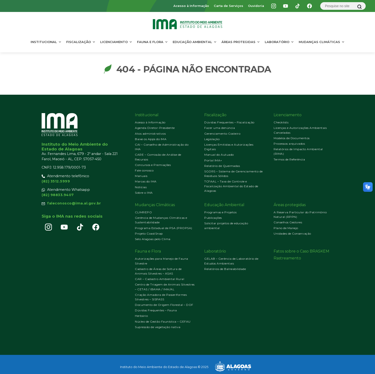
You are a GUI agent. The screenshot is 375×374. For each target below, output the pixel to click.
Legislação (212, 139)
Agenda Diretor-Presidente (155, 128)
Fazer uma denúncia (219, 128)
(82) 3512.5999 (56, 181)
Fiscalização (80, 42)
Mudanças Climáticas (322, 42)
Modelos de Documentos (292, 138)
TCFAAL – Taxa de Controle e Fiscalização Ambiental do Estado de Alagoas (231, 186)
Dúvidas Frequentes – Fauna (156, 310)
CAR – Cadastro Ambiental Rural (159, 279)
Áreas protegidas (240, 42)
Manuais (141, 176)
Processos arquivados (289, 143)
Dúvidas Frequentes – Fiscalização (229, 122)
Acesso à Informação (191, 6)
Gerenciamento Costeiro (222, 133)
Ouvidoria (256, 6)
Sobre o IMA (144, 192)
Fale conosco (144, 170)
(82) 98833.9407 (58, 195)
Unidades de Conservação (292, 233)
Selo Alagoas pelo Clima (153, 239)
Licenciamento (116, 42)
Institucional (46, 42)
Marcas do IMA (146, 181)
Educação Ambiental (195, 42)
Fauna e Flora (152, 42)
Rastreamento (287, 258)
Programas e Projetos (220, 212)
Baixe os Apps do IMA (150, 139)
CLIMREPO (143, 212)
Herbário (141, 316)
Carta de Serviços (228, 6)
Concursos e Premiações (153, 165)
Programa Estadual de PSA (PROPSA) (163, 228)
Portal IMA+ (213, 160)
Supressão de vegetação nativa (158, 327)
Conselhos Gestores (288, 222)
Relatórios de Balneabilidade (225, 269)
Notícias (141, 187)
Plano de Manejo (286, 228)
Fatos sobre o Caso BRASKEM (301, 251)
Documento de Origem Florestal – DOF (164, 305)
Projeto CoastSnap (149, 233)
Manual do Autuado (219, 154)
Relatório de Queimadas (222, 166)
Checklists (281, 122)
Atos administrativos (150, 133)
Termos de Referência (289, 159)
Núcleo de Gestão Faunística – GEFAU (163, 321)
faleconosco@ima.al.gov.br (74, 203)
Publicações (213, 218)
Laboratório (279, 42)
